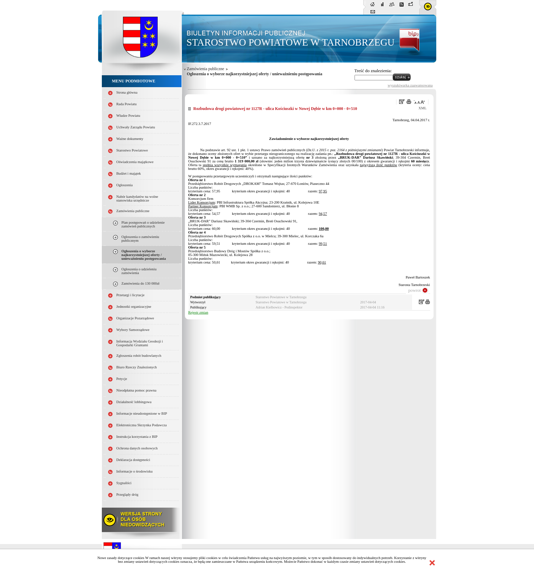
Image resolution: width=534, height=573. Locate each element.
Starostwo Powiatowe (132, 150)
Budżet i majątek (128, 173)
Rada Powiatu (126, 104)
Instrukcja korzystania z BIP (137, 437)
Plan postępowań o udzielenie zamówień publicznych (143, 224)
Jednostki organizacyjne (134, 306)
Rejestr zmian (198, 312)
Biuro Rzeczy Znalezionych (136, 367)
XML (423, 108)
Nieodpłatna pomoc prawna (136, 390)
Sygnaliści (123, 483)
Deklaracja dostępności (133, 460)
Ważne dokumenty (129, 139)
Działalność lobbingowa (134, 402)
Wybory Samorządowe (133, 330)
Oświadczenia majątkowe (135, 162)
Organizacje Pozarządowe (135, 318)
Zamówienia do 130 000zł (141, 283)
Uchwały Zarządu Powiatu (135, 127)
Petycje (121, 379)
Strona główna (127, 92)
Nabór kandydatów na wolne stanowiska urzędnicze (137, 198)
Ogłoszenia (124, 185)
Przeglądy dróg (127, 494)
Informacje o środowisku (134, 471)
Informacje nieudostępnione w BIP (141, 413)
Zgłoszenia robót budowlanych (138, 355)
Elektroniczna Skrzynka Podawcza (141, 425)
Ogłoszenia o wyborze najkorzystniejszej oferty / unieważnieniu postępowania (144, 254)
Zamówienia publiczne (133, 211)
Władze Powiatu (128, 115)
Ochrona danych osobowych (137, 448)
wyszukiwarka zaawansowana (410, 85)
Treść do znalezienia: (373, 70)
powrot (414, 290)
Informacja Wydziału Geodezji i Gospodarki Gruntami (139, 343)
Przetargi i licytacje (130, 295)
